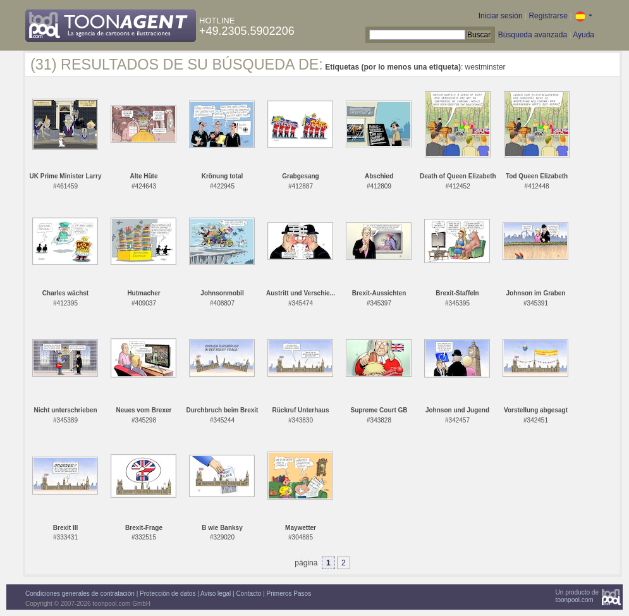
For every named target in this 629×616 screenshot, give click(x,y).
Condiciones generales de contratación (80, 593)
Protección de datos (167, 593)
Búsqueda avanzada (532, 34)
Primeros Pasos (289, 593)
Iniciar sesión (501, 15)
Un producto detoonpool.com (577, 596)
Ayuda (583, 34)
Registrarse (547, 15)
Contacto (248, 593)
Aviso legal (215, 593)
